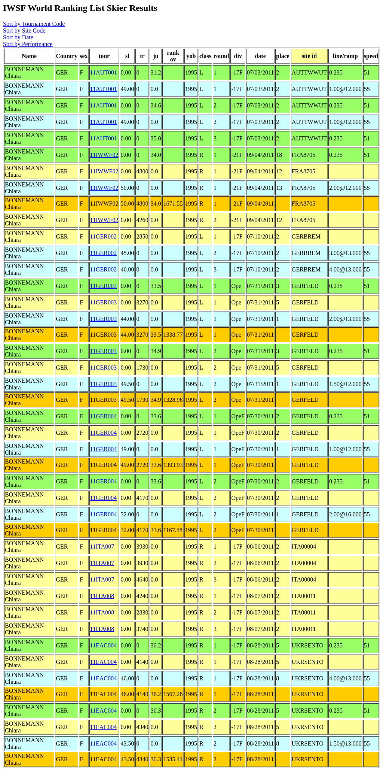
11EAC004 (103, 645)
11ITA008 (102, 596)
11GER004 (103, 416)
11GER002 (103, 236)
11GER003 (103, 286)
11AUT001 (103, 72)
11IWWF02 (104, 155)
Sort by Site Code (24, 30)
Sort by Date (18, 37)
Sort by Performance (27, 44)
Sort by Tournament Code (34, 24)
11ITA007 (102, 546)
